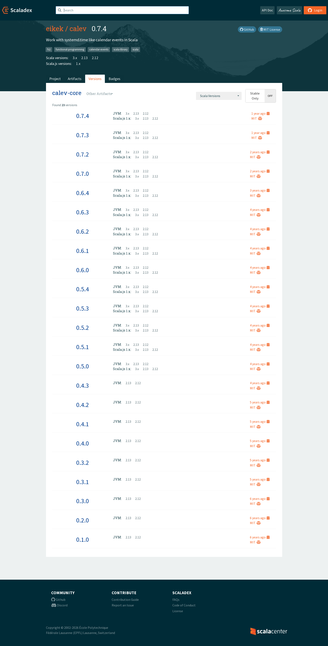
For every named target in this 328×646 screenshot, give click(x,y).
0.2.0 (82, 520)
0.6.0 (82, 270)
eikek (55, 28)
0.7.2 (82, 154)
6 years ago (260, 499)
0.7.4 (82, 116)
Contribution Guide (125, 599)
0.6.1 (82, 251)
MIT (256, 118)
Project (55, 78)
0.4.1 (82, 424)
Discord (59, 605)
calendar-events (98, 49)
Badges (114, 78)
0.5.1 (82, 347)
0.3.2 (82, 462)
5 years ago (260, 402)
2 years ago (260, 152)
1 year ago (260, 113)
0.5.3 (82, 308)
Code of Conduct (184, 605)
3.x (75, 57)
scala (135, 49)
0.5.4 (82, 289)
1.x (78, 63)
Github (58, 599)
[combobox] (219, 96)
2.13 (84, 57)
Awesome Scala (289, 10)
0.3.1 (82, 482)
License (177, 611)
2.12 (95, 57)
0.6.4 (82, 193)
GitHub (247, 29)
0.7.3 (82, 135)
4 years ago (260, 210)
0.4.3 (82, 385)
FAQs (175, 599)
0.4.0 (82, 443)
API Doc (267, 10)
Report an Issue (123, 605)
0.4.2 (82, 405)
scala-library (120, 49)
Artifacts (74, 78)
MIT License (270, 29)
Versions (95, 78)
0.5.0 (82, 366)
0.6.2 (82, 231)
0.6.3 (82, 212)
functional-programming (70, 49)
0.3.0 (82, 501)
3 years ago (260, 190)
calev (78, 28)
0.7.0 (82, 173)
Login (315, 10)
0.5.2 (82, 328)
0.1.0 (82, 539)
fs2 (49, 49)
